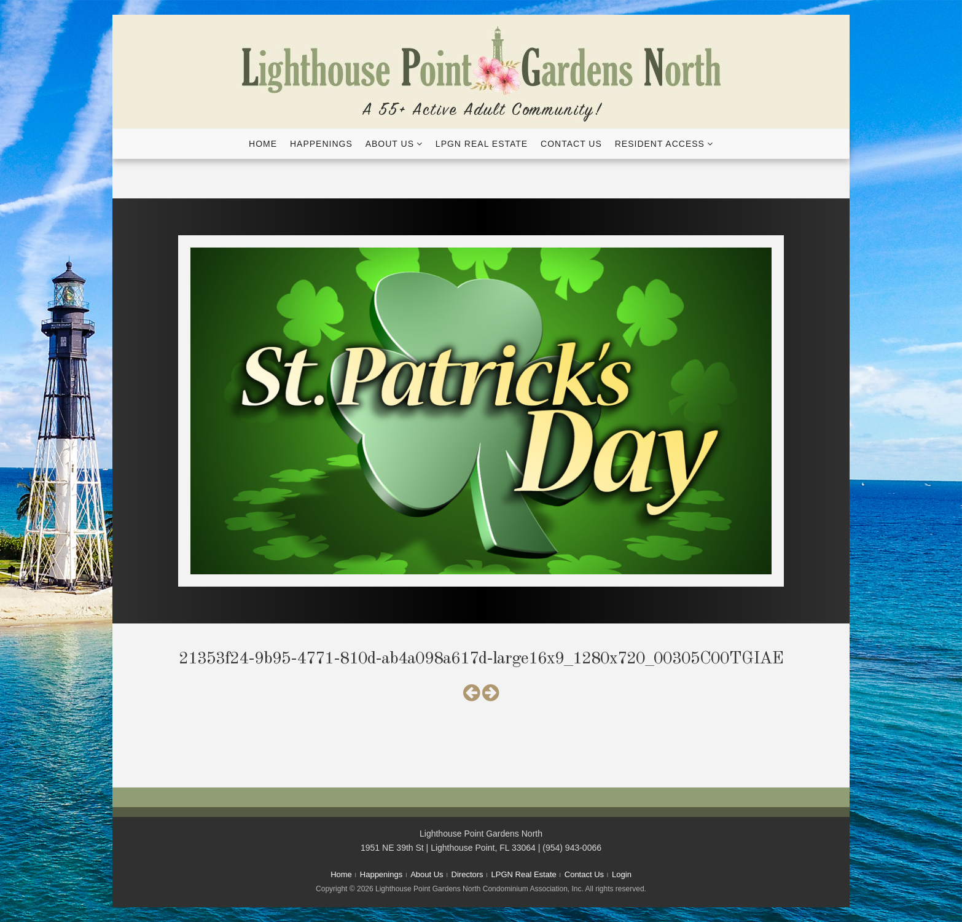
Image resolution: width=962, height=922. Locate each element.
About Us (390, 144)
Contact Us (571, 144)
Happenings (321, 144)
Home (263, 144)
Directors (467, 874)
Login (622, 874)
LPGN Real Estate (482, 144)
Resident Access (660, 144)
